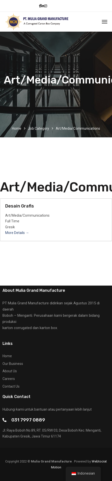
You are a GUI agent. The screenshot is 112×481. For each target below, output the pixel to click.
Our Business (12, 364)
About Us (9, 371)
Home (16, 128)
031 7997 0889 (28, 420)
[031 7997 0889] (4, 420)
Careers (8, 379)
